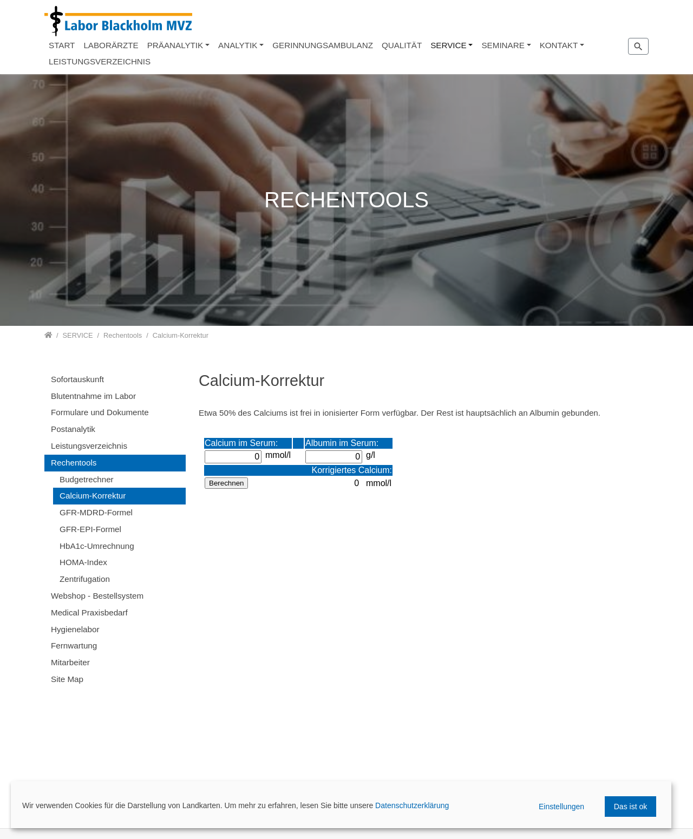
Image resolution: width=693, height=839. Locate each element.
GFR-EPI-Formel (90, 529)
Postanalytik (73, 429)
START (62, 45)
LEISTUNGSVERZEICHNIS (100, 61)
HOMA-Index (83, 562)
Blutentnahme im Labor (93, 396)
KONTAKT (559, 45)
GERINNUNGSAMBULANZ (322, 45)
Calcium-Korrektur (93, 495)
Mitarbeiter (70, 662)
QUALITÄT (402, 45)
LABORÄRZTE (110, 45)
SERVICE (448, 45)
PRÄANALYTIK (175, 45)
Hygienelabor (75, 629)
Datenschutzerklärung (412, 805)
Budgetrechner (87, 479)
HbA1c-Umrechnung (97, 545)
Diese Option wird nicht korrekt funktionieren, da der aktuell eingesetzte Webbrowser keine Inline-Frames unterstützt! (424, 621)
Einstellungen (561, 806)
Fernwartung (74, 645)
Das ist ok (630, 806)
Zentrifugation (85, 579)
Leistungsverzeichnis (89, 445)
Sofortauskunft (77, 379)
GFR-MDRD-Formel (96, 512)
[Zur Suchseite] (638, 46)
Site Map (67, 679)
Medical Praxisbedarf (89, 612)
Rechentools (73, 462)
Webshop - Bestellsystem (97, 595)
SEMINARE (502, 45)
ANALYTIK (237, 45)
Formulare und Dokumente (100, 412)
